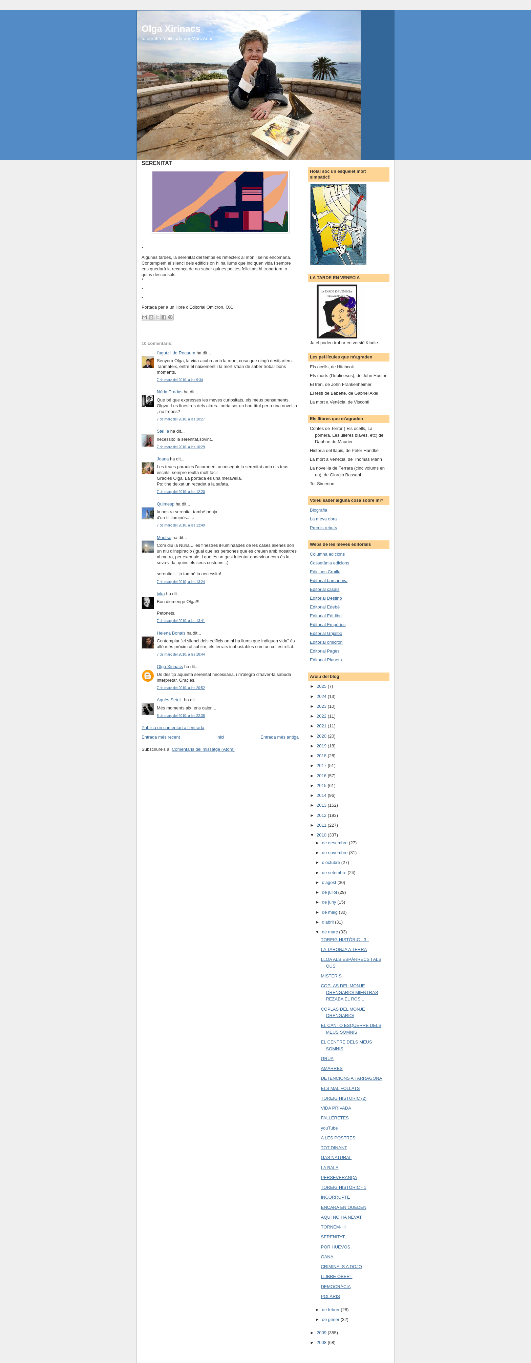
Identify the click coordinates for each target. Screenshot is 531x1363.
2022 (322, 716)
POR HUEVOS (335, 1247)
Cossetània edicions (329, 562)
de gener (331, 1319)
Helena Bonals (171, 633)
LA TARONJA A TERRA (344, 949)
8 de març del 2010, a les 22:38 (181, 716)
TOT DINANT (334, 1147)
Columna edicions (327, 554)
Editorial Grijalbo (326, 633)
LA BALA (329, 1167)
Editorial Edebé (325, 607)
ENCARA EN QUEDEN (343, 1207)
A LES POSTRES (338, 1137)
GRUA (327, 1058)
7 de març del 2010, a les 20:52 (181, 688)
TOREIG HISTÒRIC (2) (343, 1098)
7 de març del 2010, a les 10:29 (181, 447)
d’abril (328, 922)
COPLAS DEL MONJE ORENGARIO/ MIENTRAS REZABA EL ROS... (349, 992)
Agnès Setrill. (170, 699)
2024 (322, 696)
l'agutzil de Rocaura (176, 352)
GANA (327, 1256)
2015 (322, 785)
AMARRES (331, 1068)
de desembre (335, 842)
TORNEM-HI (333, 1227)
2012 (322, 815)
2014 (322, 795)
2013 (322, 805)
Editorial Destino (326, 598)
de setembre (335, 872)
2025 (322, 686)
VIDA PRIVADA (336, 1108)
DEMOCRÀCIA (336, 1286)
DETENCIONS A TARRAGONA (351, 1078)
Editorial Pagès (324, 651)
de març (330, 931)
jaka (161, 593)
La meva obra (323, 518)
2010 (322, 835)
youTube (329, 1128)
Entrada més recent (161, 737)
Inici (220, 737)
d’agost (330, 882)
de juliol (330, 892)
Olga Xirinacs (171, 28)
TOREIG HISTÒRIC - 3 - (345, 939)
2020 (322, 736)
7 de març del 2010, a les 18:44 (181, 654)
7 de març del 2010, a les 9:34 (180, 380)
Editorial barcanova (328, 580)
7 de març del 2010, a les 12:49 (181, 525)
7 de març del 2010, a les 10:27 (181, 419)
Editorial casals (324, 589)
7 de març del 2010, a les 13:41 (181, 621)
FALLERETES (334, 1117)
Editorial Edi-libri (326, 615)
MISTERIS (331, 975)
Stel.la (163, 431)
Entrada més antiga (279, 737)
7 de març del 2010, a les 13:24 (181, 582)
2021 (322, 725)
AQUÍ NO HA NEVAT (341, 1217)
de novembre (335, 852)
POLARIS (330, 1296)
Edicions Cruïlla (325, 571)
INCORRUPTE (335, 1197)
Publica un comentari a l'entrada (173, 727)
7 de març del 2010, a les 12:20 (181, 492)
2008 (322, 1342)
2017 (322, 765)
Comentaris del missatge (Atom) (203, 749)
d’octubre (331, 862)
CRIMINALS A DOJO (341, 1266)
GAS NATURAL (336, 1157)
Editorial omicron (326, 642)
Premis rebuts (323, 527)
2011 (322, 825)
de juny (330, 902)
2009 (322, 1332)
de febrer (331, 1309)
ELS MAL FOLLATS (340, 1088)
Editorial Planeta (326, 659)
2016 (322, 775)
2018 (322, 755)
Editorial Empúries (328, 624)
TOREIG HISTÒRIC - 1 (343, 1187)
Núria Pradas (170, 391)
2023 (322, 706)
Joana (163, 458)
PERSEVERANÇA (339, 1177)
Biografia (318, 510)
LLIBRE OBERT (336, 1276)
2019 (322, 745)
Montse (164, 537)
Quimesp (165, 504)
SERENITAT (333, 1236)
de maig (330, 912)
